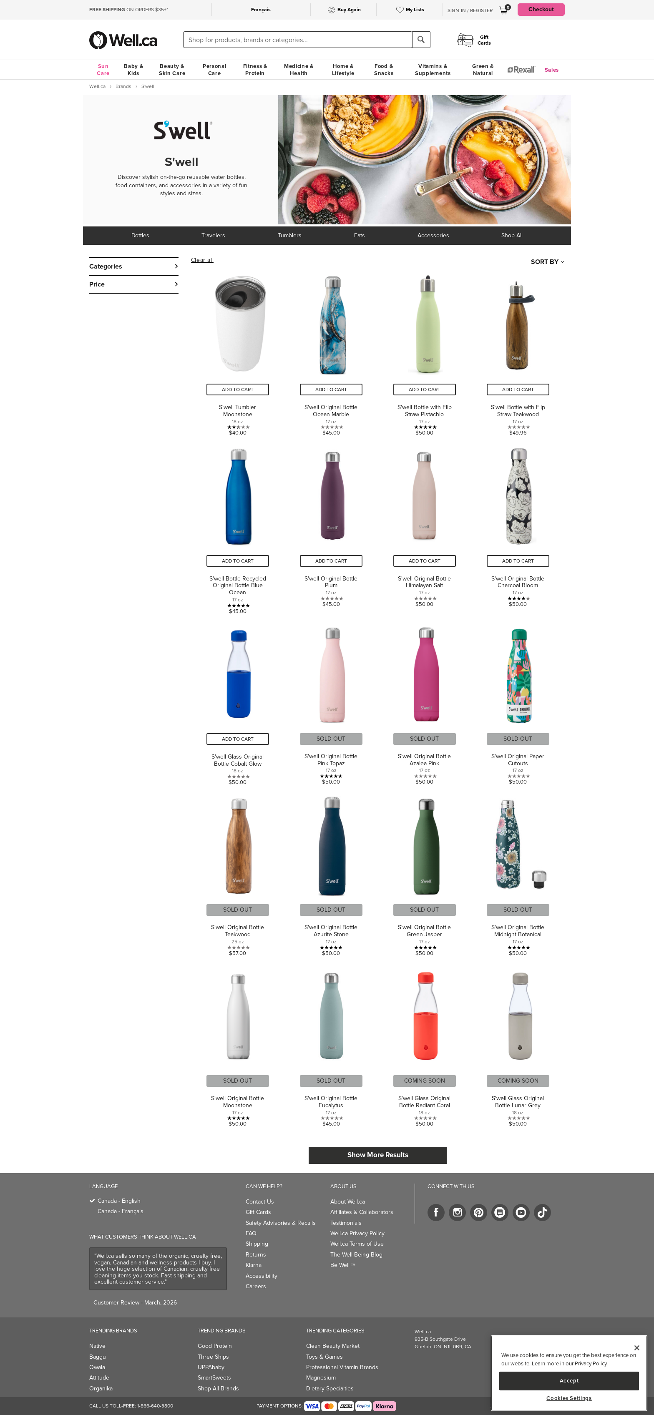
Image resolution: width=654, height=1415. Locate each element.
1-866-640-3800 (155, 1406)
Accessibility (261, 1276)
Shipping (257, 1243)
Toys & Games (324, 1356)
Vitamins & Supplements (433, 70)
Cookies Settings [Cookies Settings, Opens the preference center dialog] (569, 1398)
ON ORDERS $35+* (128, 9)
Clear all (202, 260)
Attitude (99, 1377)
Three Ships (213, 1356)
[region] (569, 1373)
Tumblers (290, 235)
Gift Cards (258, 1212)
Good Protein (215, 1346)
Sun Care (103, 70)
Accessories (433, 235)
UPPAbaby (211, 1367)
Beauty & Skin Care (172, 70)
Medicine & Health (299, 70)
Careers (256, 1286)
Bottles (140, 235)
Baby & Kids (133, 70)
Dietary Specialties (330, 1388)
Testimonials (346, 1223)
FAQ (251, 1233)
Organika (101, 1388)
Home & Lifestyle (343, 70)
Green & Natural (483, 70)
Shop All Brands (218, 1388)
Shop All (512, 235)
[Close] (637, 1348)
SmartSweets (214, 1377)
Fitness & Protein (255, 70)
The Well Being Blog (356, 1254)
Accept (569, 1381)
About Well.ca (347, 1201)
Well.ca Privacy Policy (357, 1233)
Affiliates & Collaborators (361, 1212)
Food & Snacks (383, 70)
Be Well (342, 1265)
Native (97, 1346)
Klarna (254, 1265)
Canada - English (119, 1200)
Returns (256, 1254)
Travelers (213, 235)
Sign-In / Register (470, 10)
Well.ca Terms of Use (357, 1243)
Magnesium (321, 1377)
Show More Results (377, 1155)
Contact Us (260, 1201)
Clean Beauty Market (333, 1346)
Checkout (541, 9)
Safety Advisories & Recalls (281, 1223)
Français (261, 9)
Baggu (97, 1356)
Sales (552, 69)
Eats (359, 235)
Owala (97, 1367)
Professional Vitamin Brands (342, 1367)
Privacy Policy (590, 1363)
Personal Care (214, 70)
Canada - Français (120, 1211)
